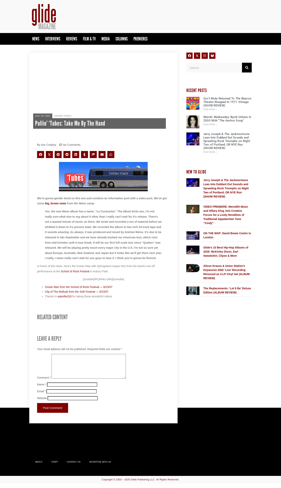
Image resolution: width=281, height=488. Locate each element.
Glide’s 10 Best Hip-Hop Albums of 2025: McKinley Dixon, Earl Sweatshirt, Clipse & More (225, 251)
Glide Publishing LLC (143, 484)
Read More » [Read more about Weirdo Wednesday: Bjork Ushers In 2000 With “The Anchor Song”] (210, 124)
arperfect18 (64, 296)
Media (105, 39)
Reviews (71, 39)
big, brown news (55, 203)
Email (41, 396)
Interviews (52, 39)
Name (41, 389)
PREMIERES (140, 39)
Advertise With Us (100, 466)
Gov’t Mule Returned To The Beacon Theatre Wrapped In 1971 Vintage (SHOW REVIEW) (227, 102)
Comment (44, 382)
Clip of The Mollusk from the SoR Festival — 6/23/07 (76, 291)
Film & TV (89, 39)
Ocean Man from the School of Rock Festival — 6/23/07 (78, 287)
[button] (40, 154)
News (35, 39)
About (39, 466)
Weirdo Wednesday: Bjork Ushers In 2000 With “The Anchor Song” (227, 118)
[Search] (247, 67)
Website (42, 402)
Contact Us (74, 466)
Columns (122, 39)
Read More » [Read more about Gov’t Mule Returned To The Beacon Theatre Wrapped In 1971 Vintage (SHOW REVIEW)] (210, 109)
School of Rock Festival (75, 271)
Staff (54, 466)
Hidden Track (62, 116)
